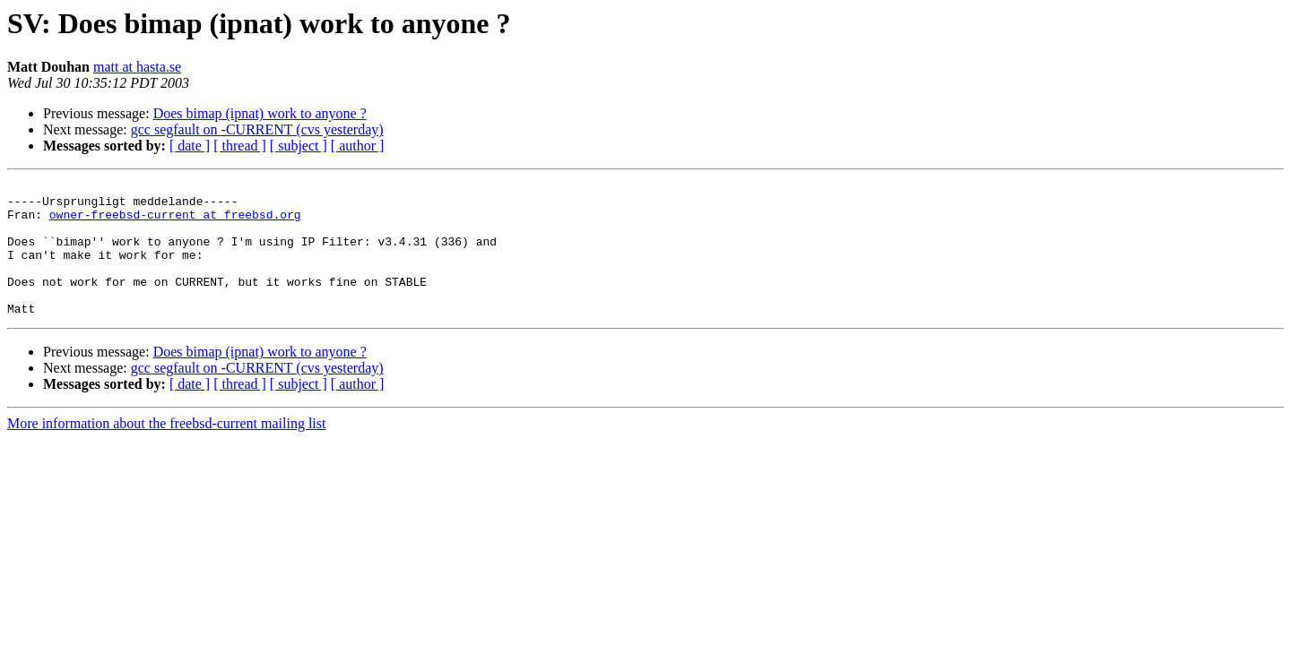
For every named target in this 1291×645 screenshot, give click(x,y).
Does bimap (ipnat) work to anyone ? (260, 113)
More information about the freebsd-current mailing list (166, 450)
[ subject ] (298, 145)
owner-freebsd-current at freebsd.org (175, 222)
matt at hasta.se (137, 66)
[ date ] (189, 145)
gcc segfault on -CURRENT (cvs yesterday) (257, 129)
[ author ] (358, 145)
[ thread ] (239, 145)
